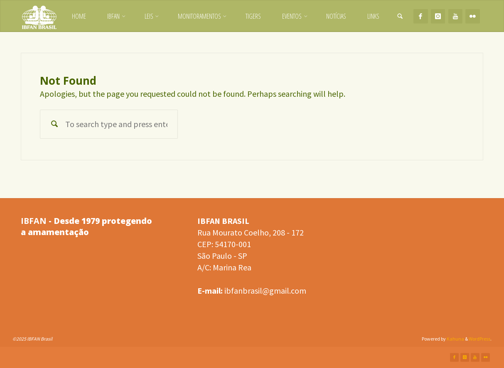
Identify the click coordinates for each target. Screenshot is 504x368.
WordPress (479, 339)
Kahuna (455, 339)
